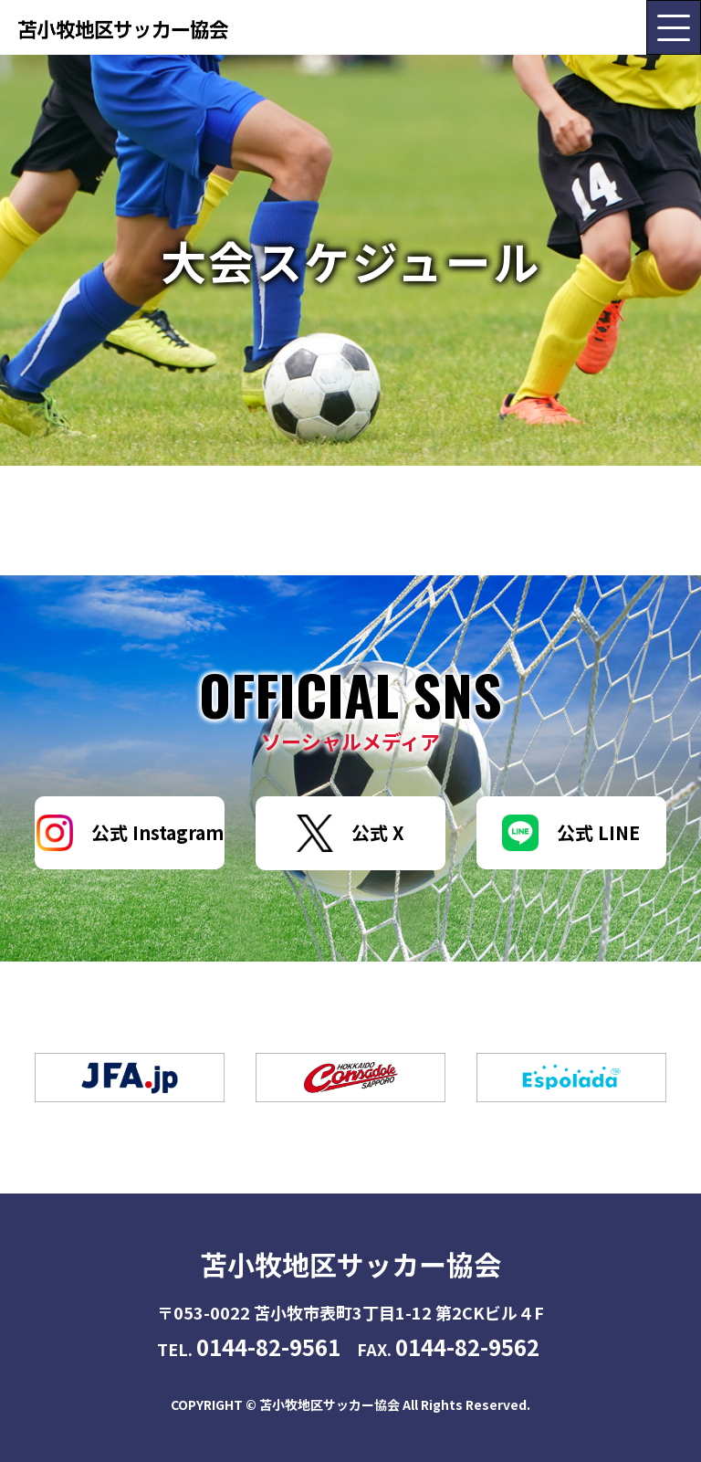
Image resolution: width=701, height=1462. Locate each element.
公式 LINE (571, 833)
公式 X (350, 833)
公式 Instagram (130, 833)
